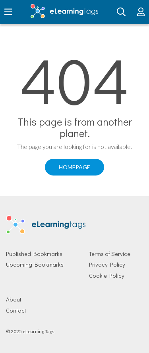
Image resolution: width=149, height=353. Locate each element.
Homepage (74, 167)
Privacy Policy (107, 264)
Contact (16, 310)
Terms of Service (109, 254)
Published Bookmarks (34, 254)
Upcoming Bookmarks (35, 264)
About (13, 299)
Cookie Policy (106, 275)
